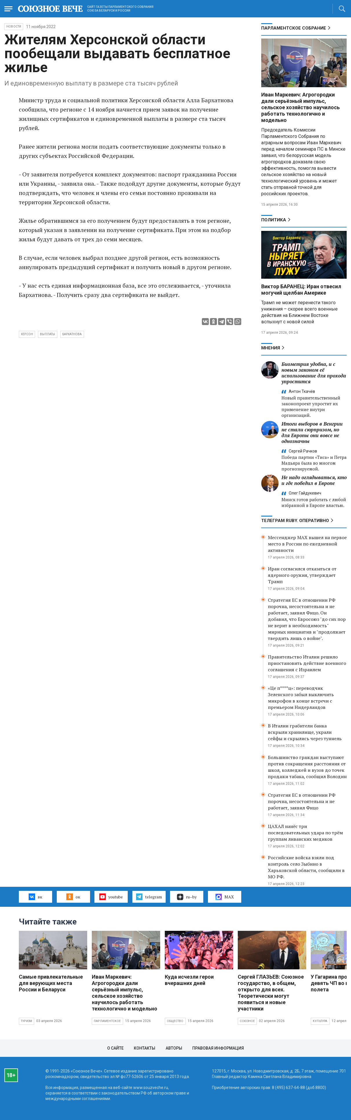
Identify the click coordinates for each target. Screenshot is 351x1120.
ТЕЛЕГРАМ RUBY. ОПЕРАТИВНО (295, 520)
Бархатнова (72, 334)
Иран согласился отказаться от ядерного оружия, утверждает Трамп (302, 575)
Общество (175, 1021)
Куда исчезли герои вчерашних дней (189, 980)
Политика (273, 219)
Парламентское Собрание (293, 28)
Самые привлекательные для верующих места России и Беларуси (51, 983)
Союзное (247, 1021)
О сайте (115, 1048)
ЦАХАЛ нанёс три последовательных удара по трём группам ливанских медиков (305, 832)
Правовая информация (218, 1048)
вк (35, 896)
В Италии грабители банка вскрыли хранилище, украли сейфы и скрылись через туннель (305, 732)
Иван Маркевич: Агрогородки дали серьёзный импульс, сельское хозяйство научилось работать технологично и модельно (300, 107)
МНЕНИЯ (270, 348)
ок (73, 896)
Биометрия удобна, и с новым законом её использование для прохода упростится (313, 373)
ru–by (187, 897)
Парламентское (107, 1021)
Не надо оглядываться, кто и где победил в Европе (314, 480)
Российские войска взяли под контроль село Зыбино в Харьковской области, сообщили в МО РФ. (306, 867)
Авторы (174, 1048)
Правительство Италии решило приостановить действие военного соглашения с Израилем (307, 663)
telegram (149, 896)
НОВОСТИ (13, 26)
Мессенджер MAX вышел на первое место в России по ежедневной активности (307, 543)
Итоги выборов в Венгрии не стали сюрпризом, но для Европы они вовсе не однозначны (312, 432)
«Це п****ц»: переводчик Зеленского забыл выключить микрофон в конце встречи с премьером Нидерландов (301, 697)
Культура (320, 1021)
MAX (224, 897)
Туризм (26, 1021)
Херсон (27, 334)
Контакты (144, 1048)
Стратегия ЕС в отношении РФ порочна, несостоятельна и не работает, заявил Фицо (301, 801)
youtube (111, 896)
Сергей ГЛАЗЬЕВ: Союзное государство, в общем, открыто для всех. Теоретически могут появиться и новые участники (271, 993)
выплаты (47, 334)
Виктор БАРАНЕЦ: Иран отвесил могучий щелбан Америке (301, 289)
